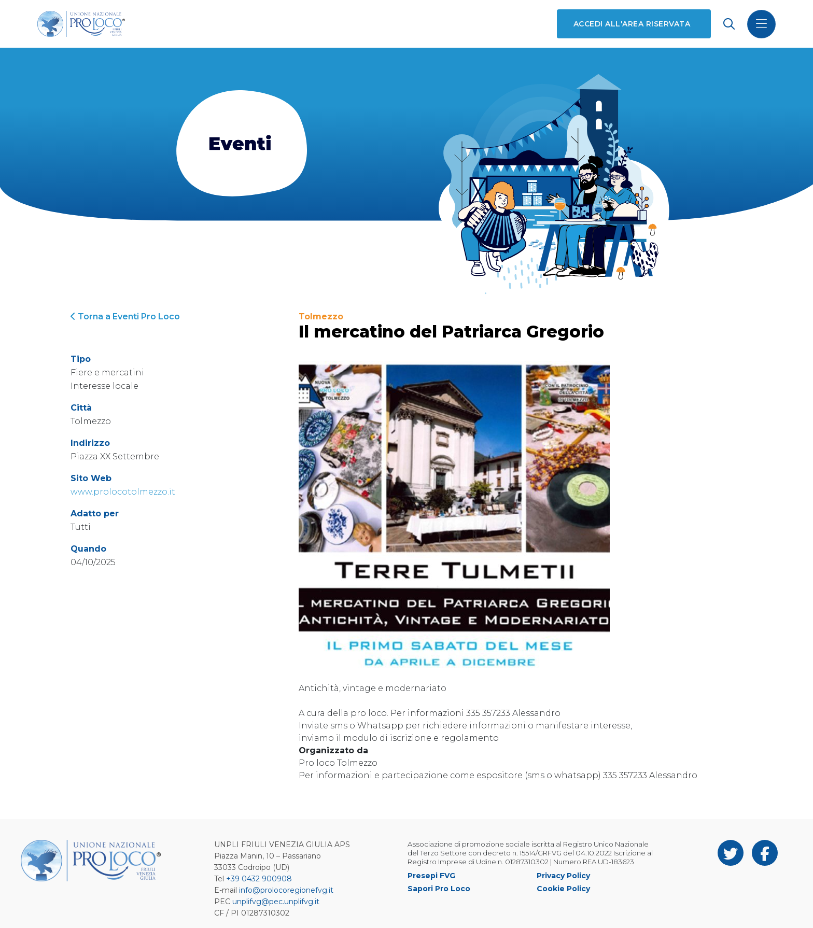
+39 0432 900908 (259, 878)
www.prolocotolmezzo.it (123, 492)
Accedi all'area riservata (631, 24)
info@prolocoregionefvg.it (286, 890)
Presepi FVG (431, 875)
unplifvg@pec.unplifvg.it (275, 901)
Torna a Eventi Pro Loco (125, 316)
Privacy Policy (563, 875)
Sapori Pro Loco (439, 888)
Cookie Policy (563, 888)
